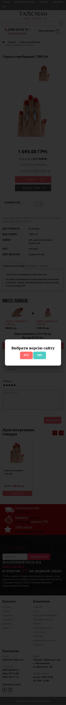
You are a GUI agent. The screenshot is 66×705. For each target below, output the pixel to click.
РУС (26, 355)
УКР (39, 355)
